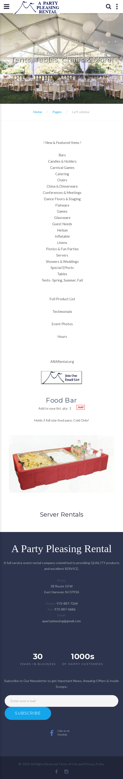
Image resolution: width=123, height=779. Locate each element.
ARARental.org (62, 361)
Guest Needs (62, 224)
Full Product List (62, 299)
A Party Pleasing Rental (61, 548)
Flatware (62, 205)
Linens (62, 242)
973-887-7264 (67, 603)
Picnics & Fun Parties (62, 249)
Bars (62, 155)
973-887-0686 (64, 609)
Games (62, 211)
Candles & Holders (62, 161)
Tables (62, 274)
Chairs (62, 180)
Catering (62, 174)
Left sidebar (81, 112)
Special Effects (62, 267)
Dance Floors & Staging (62, 199)
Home (37, 112)
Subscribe (28, 713)
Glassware (62, 217)
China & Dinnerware (62, 186)
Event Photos (62, 324)
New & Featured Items (62, 142)
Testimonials (62, 311)
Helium (62, 230)
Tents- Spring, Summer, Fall (62, 280)
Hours (62, 336)
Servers (62, 255)
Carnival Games (62, 167)
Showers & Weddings (62, 261)
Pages (57, 112)
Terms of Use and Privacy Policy (81, 764)
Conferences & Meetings (62, 192)
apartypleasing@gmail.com (61, 621)
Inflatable (62, 236)
